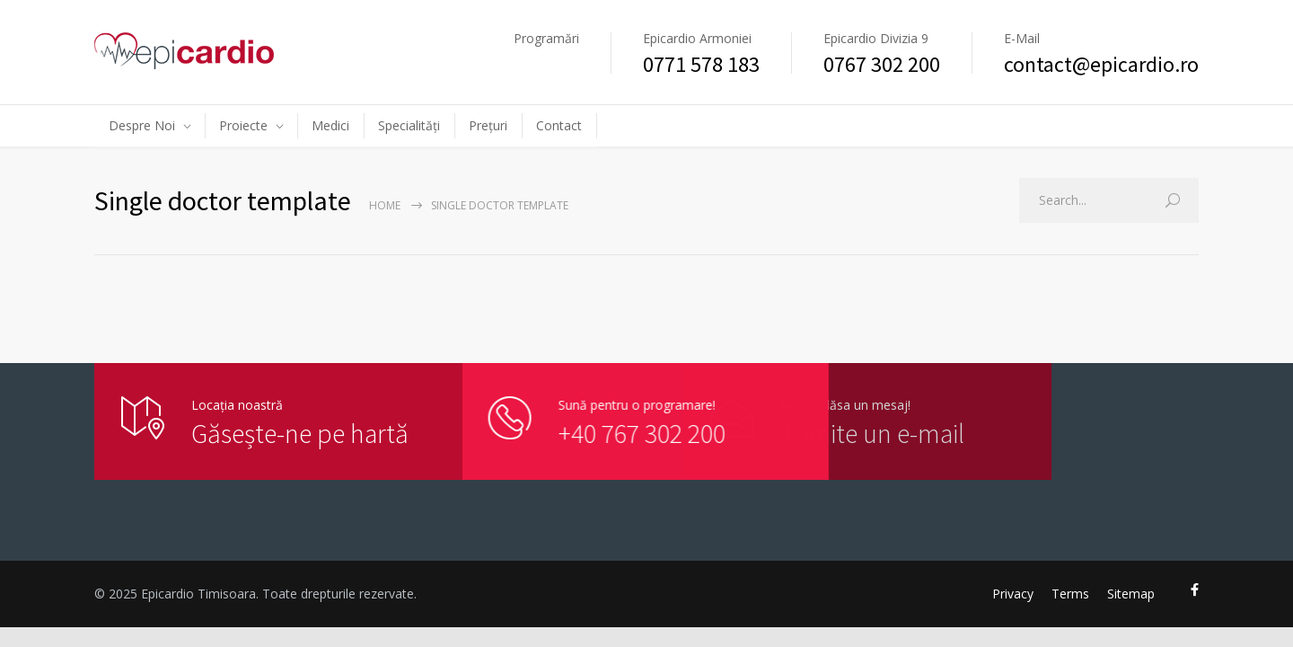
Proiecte (243, 125)
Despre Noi (142, 125)
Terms (1070, 593)
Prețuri (488, 125)
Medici (330, 125)
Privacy (1013, 593)
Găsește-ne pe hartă (300, 433)
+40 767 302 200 (623, 433)
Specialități (409, 125)
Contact (559, 125)
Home (384, 205)
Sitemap (1131, 593)
